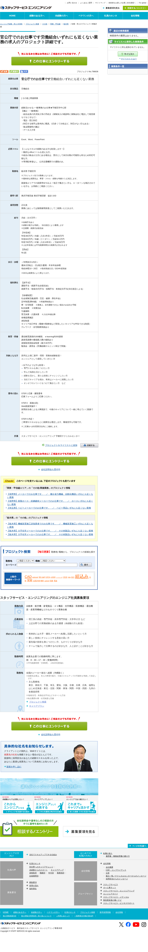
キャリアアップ (57, 870)
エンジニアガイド (110, 894)
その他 (44, 24)
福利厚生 (33, 889)
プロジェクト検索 (32, 24)
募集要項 (33, 882)
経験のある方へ (36, 15)
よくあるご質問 (86, 3)
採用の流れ (33, 886)
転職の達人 (107, 853)
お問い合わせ (72, 3)
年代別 (51, 873)
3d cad (42, 577)
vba (69, 577)
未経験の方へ (61, 15)
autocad (35, 577)
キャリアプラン (36, 706)
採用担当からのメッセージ (117, 879)
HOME (12, 15)
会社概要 (109, 867)
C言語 (65, 577)
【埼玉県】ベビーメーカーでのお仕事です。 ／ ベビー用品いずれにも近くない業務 (49, 508)
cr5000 (53, 577)
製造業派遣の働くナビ (112, 900)
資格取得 (33, 873)
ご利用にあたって (63, 916)
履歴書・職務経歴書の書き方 (118, 856)
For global (142, 3)
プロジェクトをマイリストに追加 (61, 445)
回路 (51, 581)
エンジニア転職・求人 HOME (11, 24)
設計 (73, 577)
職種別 (42, 873)
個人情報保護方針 (9, 916)
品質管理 (46, 581)
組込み (82, 576)
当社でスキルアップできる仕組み (43, 855)
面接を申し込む (13, 766)
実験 (30, 580)
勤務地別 (60, 873)
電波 (55, 581)
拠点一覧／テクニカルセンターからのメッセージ (126, 876)
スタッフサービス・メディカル (116, 897)
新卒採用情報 (105, 912)
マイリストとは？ (129, 59)
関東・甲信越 (55, 24)
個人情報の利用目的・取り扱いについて (36, 916)
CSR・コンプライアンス (116, 870)
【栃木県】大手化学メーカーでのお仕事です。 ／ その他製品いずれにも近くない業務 (50, 531)
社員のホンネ (110, 15)
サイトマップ (100, 3)
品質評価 (36, 581)
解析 (42, 581)
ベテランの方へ (86, 15)
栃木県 (66, 24)
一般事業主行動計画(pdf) (84, 916)
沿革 (108, 873)
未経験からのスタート (38, 870)
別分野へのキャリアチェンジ (41, 867)
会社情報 (135, 15)
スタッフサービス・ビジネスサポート (119, 903)
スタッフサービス (110, 884)
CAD (28, 577)
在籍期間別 (33, 876)
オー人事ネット (109, 888)
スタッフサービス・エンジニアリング (119, 891)
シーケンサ (59, 577)
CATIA (47, 577)
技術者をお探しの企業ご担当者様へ (122, 3)
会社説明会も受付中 (50, 469)
